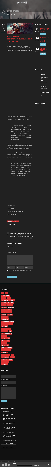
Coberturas (25, 7)
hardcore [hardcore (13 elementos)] (4, 325)
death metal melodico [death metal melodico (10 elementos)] (7, 311)
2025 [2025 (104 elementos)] (3, 294)
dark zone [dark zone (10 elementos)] (10, 306)
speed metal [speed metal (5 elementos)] (4, 361)
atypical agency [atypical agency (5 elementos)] (5, 301)
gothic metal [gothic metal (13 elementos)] (5, 318)
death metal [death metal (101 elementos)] (11, 309)
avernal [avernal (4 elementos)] (12, 301)
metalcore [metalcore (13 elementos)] (4, 337)
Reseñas (38, 7)
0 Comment (44, 88)
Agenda (19, 7)
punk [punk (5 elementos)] (12, 356)
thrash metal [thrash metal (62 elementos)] (5, 363)
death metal (10, 221)
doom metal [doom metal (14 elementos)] (4, 313)
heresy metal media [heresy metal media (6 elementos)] (6, 330)
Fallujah (16, 221)
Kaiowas (9, 43)
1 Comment (44, 82)
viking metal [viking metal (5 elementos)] (4, 365)
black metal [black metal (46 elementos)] (10, 304)
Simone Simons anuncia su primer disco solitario (45, 92)
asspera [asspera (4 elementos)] (9, 299)
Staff (43, 7)
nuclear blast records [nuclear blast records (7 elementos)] (7, 349)
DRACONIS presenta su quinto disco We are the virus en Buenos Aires (45, 77)
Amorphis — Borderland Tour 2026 (44, 49)
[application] (25, 464)
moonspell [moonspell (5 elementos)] (4, 344)
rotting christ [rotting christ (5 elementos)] (5, 358)
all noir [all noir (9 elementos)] (4, 299)
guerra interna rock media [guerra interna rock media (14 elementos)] (8, 323)
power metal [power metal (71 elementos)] (5, 354)
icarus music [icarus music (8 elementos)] (5, 332)
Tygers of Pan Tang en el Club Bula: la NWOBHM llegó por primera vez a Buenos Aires (9, 432)
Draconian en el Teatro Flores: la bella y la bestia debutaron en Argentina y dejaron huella (9, 445)
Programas (13, 7)
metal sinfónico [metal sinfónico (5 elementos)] (5, 342)
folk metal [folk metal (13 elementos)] (10, 316)
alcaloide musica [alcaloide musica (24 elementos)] (5, 297)
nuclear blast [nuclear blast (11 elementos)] (5, 346)
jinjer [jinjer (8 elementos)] (10, 332)
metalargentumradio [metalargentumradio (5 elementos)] (7, 335)
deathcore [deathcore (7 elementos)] (4, 309)
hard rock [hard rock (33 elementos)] (10, 325)
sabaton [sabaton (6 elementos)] (12, 358)
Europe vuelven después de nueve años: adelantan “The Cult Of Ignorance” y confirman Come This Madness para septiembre (9, 439)
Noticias (7, 7)
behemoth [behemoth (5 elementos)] (4, 304)
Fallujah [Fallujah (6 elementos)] (4, 316)
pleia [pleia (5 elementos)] (9, 351)
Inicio (3, 7)
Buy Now (43, 34)
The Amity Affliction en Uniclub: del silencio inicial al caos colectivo (9, 427)
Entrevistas (32, 7)
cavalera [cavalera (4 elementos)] (4, 306)
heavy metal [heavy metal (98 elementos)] (4, 327)
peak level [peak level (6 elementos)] (4, 351)
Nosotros (4, 10)
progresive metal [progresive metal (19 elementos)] (5, 356)
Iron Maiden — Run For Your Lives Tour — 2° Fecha (44, 30)
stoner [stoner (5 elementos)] (10, 361)
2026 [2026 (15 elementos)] (6, 294)
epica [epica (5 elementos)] (10, 313)
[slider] (24, 465)
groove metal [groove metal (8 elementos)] (5, 320)
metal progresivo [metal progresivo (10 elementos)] (6, 339)
